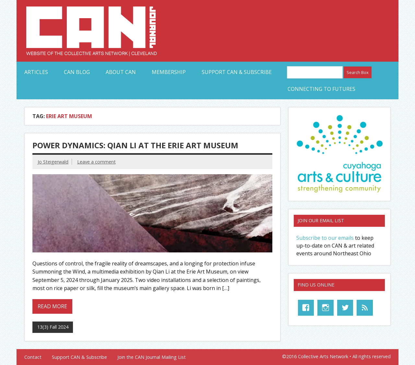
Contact (33, 357)
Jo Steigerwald (53, 162)
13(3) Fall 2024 (52, 327)
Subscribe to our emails (325, 237)
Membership (169, 72)
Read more (52, 306)
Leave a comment (96, 162)
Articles (36, 72)
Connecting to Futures (321, 88)
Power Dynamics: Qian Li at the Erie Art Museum (135, 145)
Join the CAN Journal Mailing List (151, 357)
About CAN (121, 72)
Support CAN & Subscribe (237, 72)
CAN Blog (77, 72)
